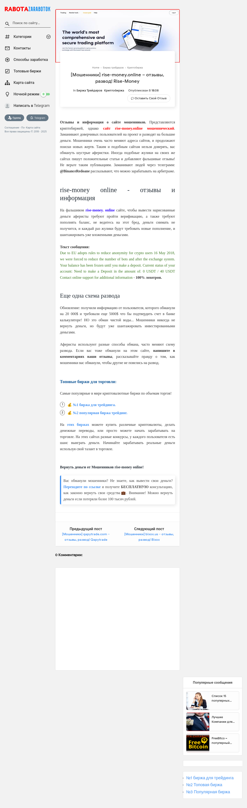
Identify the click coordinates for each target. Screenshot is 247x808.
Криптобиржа (114, 90)
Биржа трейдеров (89, 90)
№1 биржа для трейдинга (210, 777)
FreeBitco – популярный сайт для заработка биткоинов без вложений (222, 740)
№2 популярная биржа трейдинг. (100, 413)
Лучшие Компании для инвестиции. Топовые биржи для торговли (223, 719)
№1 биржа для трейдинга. (94, 405)
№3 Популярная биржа (208, 791)
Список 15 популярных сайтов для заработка (221, 698)
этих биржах (78, 425)
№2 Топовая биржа (204, 784)
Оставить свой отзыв (151, 98)
